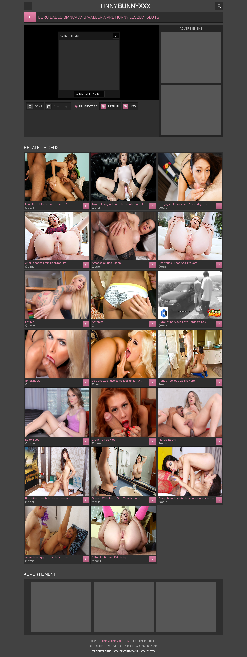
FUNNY (123, 6)
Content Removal (126, 651)
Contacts (148, 651)
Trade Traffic (102, 651)
